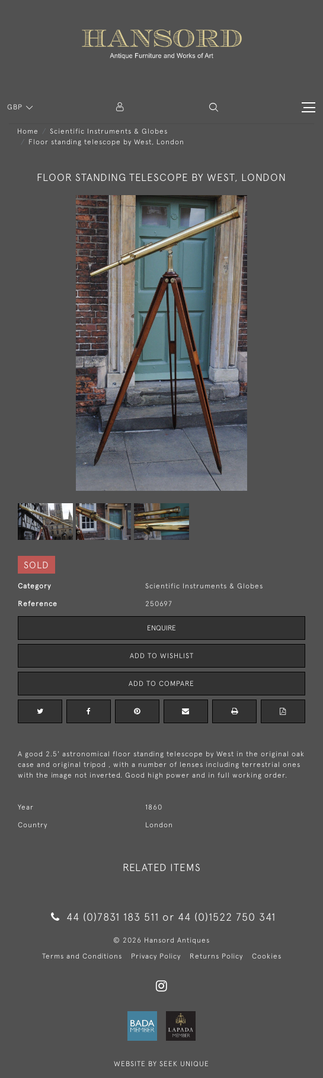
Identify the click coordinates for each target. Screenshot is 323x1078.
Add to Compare (161, 683)
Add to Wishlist (162, 656)
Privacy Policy (156, 956)
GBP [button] (16, 107)
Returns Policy (216, 956)
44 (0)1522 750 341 (227, 917)
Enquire (161, 628)
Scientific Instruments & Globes (109, 131)
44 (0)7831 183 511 (104, 917)
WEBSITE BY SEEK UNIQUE (161, 1064)
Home (28, 131)
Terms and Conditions (82, 956)
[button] (213, 107)
